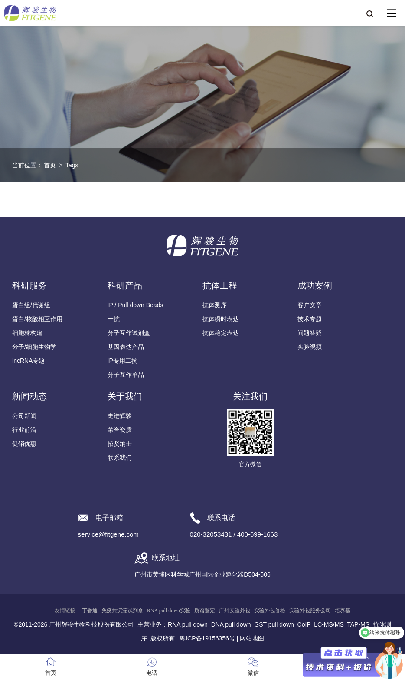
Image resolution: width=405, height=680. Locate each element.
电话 (151, 673)
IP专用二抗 (122, 360)
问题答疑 (309, 332)
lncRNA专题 (28, 360)
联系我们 (120, 457)
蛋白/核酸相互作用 (37, 318)
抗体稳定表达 (220, 332)
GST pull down (274, 624)
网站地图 (252, 638)
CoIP (304, 624)
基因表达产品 (126, 346)
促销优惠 (24, 443)
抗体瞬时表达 (220, 318)
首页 (50, 165)
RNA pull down (188, 624)
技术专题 (309, 318)
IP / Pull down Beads (135, 305)
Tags (71, 165)
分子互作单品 (126, 374)
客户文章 (309, 305)
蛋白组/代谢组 (31, 305)
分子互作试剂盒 (129, 332)
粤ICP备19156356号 (207, 638)
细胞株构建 (27, 332)
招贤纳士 (120, 443)
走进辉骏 (120, 415)
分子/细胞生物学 (34, 346)
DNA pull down (231, 624)
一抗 (114, 318)
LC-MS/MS (328, 624)
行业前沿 (24, 429)
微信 (253, 673)
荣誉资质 (120, 429)
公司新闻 (24, 415)
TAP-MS (358, 624)
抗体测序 (214, 305)
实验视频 (309, 346)
